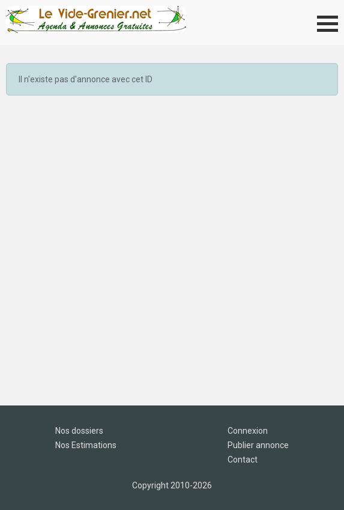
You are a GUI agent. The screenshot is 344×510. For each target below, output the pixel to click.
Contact (243, 459)
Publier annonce (258, 445)
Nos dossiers (79, 431)
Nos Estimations (85, 445)
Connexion (248, 431)
